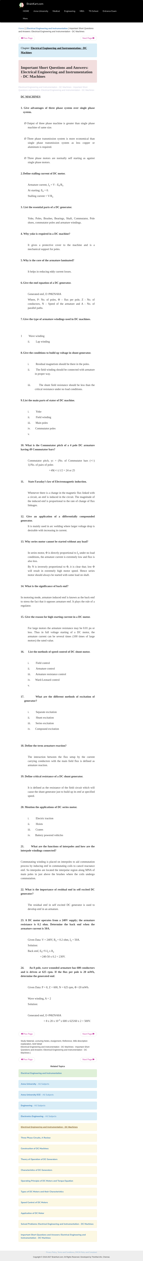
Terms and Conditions (66, 1252)
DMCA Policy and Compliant (86, 1252)
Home (21, 28)
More (25, 18)
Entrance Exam (110, 11)
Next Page (88, 38)
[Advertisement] (113, 71)
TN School (93, 11)
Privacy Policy (51, 1252)
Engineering (69, 11)
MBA (82, 11)
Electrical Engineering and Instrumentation (47, 28)
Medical (56, 11)
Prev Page (27, 38)
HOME (26, 11)
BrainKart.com (35, 4)
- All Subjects (35, 1084)
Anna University (40, 11)
